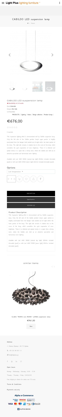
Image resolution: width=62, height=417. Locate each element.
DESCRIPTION (31, 193)
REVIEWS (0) (31, 205)
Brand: (8, 106)
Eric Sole (14, 109)
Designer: (9, 109)
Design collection (37, 114)
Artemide (13, 106)
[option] (31, 53)
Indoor (29, 114)
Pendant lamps (48, 114)
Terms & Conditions (14, 384)
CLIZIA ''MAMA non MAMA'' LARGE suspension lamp (31, 317)
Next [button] (52, 55)
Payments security (13, 389)
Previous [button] (9, 55)
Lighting (23, 114)
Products (33, 23)
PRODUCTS (15, 114)
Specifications (31, 199)
